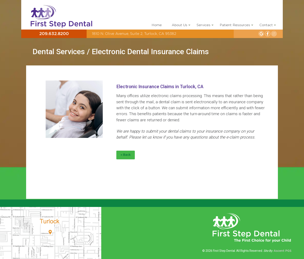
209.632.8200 (54, 34)
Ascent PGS (282, 250)
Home (157, 25)
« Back (126, 154)
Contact (267, 26)
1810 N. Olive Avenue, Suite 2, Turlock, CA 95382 (134, 33)
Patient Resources (236, 26)
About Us (181, 26)
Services (205, 26)
